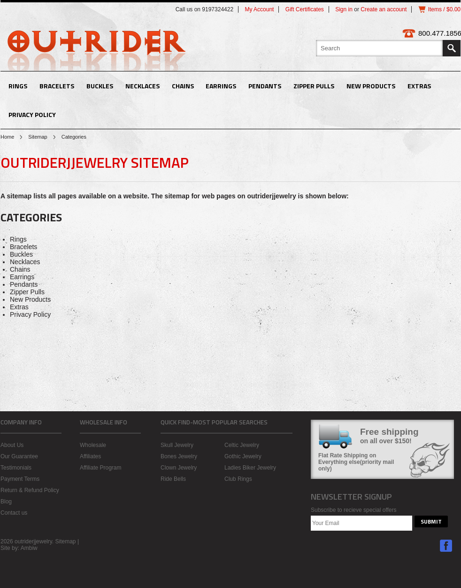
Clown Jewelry (179, 467)
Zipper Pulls (313, 86)
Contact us (13, 513)
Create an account (384, 9)
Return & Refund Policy (29, 490)
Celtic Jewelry (241, 445)
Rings (17, 86)
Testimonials (15, 467)
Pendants (264, 86)
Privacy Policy (32, 114)
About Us (11, 445)
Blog (6, 501)
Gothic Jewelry (242, 456)
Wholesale (93, 445)
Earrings (221, 86)
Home (7, 137)
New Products (370, 86)
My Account (259, 9)
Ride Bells (173, 479)
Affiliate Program (100, 467)
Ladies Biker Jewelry (250, 467)
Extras (419, 86)
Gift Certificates (304, 9)
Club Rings (238, 479)
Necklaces (142, 86)
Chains (183, 86)
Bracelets (56, 86)
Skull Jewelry (177, 445)
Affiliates (90, 456)
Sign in (344, 9)
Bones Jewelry (179, 456)
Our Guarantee (19, 456)
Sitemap (37, 137)
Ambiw (29, 548)
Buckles (99, 86)
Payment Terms (19, 479)
